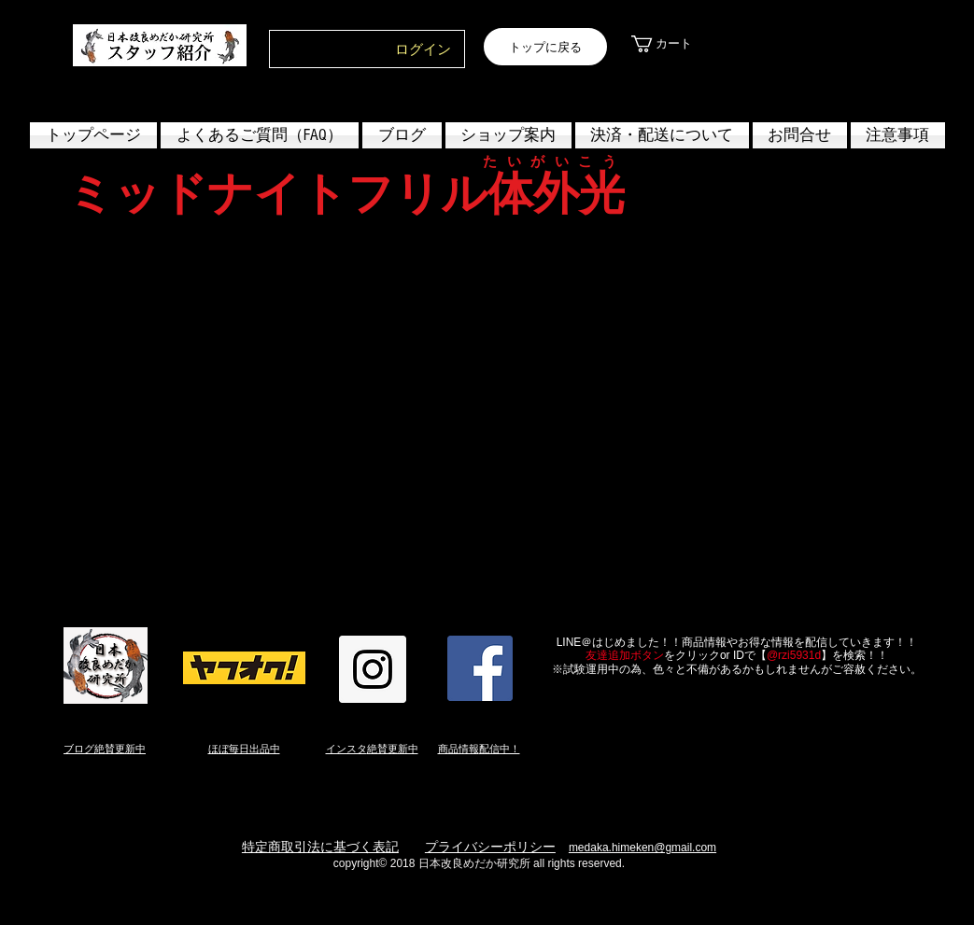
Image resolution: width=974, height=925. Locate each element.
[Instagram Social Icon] (372, 669)
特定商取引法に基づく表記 (320, 846)
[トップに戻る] (545, 46)
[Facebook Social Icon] (480, 668)
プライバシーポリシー (490, 846)
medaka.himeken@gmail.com (642, 847)
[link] (676, 43)
